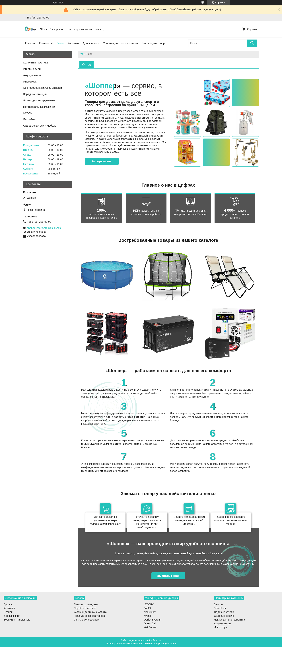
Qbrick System (152, 619)
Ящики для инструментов (39, 100)
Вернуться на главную (17, 619)
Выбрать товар (168, 575)
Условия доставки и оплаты (120, 43)
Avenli (147, 615)
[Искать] (252, 43)
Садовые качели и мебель (39, 125)
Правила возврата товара (89, 615)
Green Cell (150, 623)
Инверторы (30, 81)
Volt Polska (150, 627)
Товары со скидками (86, 604)
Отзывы (8, 612)
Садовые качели (224, 612)
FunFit (147, 608)
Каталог (44, 43)
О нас (60, 43)
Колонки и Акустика (35, 62)
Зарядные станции (35, 94)
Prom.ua (157, 640)
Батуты (27, 112)
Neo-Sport (150, 612)
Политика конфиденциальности (160, 643)
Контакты (73, 43)
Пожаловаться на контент (129, 643)
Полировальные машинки (39, 106)
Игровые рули (32, 68)
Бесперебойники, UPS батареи (42, 87)
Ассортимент (102, 161)
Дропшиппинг (91, 43)
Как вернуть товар (153, 43)
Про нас (8, 604)
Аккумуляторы (32, 75)
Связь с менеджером (86, 619)
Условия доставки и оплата (90, 612)
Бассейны (29, 119)
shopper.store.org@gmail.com (44, 227)
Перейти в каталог (85, 608)
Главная (30, 43)
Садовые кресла (224, 615)
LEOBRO (149, 604)
